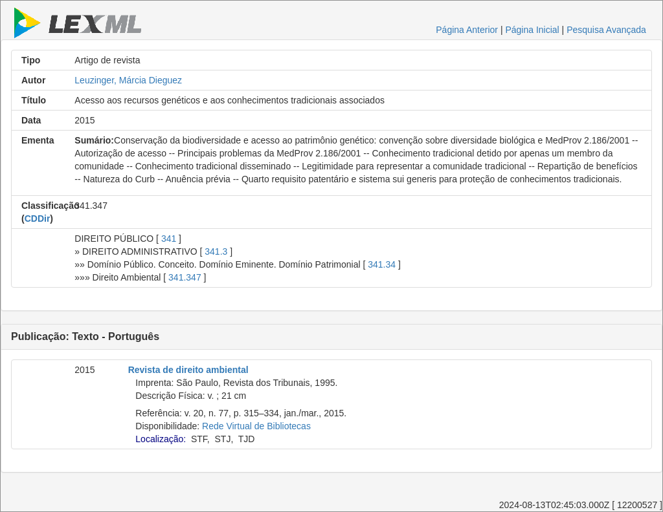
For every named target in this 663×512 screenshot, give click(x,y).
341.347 (184, 277)
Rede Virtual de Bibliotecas (256, 426)
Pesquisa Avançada (606, 30)
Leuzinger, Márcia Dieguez (128, 80)
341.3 (216, 251)
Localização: (160, 439)
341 (168, 238)
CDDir (38, 218)
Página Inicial (532, 30)
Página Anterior (467, 30)
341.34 (382, 264)
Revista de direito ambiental (188, 370)
